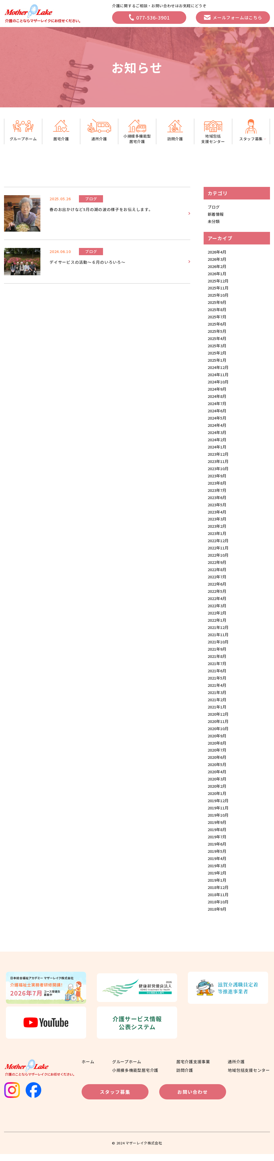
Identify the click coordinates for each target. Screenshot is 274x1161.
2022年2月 (218, 617)
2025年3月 (218, 347)
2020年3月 (218, 785)
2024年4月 (218, 427)
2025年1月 (218, 361)
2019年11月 (219, 814)
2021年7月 (218, 668)
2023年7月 (218, 493)
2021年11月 (219, 639)
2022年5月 (218, 595)
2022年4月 (218, 602)
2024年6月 (218, 412)
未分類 (214, 221)
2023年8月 (218, 485)
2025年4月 (218, 339)
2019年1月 (218, 887)
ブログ (214, 207)
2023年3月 (218, 522)
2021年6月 (218, 675)
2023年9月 (218, 478)
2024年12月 (219, 369)
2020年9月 (218, 741)
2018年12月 (219, 894)
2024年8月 (218, 398)
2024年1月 (218, 449)
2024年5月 (218, 420)
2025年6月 (218, 325)
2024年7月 (218, 405)
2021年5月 (218, 682)
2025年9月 (218, 303)
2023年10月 (219, 471)
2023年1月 (218, 536)
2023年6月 (218, 500)
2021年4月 (218, 690)
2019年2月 (218, 879)
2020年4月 (218, 777)
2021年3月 (218, 697)
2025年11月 (219, 289)
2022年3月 (218, 610)
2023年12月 (219, 456)
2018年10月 (219, 909)
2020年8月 (218, 748)
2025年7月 (218, 318)
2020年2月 (218, 792)
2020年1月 (218, 799)
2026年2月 (218, 267)
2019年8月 (218, 836)
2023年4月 (218, 514)
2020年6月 (218, 763)
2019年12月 (219, 806)
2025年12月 (219, 281)
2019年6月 (218, 850)
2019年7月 (218, 843)
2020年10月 (219, 734)
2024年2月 (218, 442)
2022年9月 (218, 566)
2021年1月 (218, 712)
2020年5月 (218, 770)
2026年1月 (218, 274)
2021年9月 (218, 653)
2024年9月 (218, 391)
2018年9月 (218, 916)
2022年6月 (218, 588)
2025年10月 (219, 296)
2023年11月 (219, 464)
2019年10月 (219, 821)
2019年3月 (218, 872)
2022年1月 (218, 624)
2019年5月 (218, 857)
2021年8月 (218, 660)
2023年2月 (218, 529)
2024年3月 (218, 434)
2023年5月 (218, 507)
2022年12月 (219, 544)
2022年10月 (219, 558)
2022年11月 (219, 551)
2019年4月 (218, 865)
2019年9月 (218, 828)
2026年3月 (218, 259)
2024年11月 (219, 376)
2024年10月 (219, 383)
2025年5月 (218, 332)
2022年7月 (218, 580)
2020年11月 (219, 726)
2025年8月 (218, 310)
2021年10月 (219, 646)
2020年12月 (219, 719)
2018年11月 (219, 901)
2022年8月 (218, 573)
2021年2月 (218, 704)
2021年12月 (219, 631)
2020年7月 (218, 755)
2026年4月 (218, 252)
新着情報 (216, 214)
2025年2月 (218, 354)
